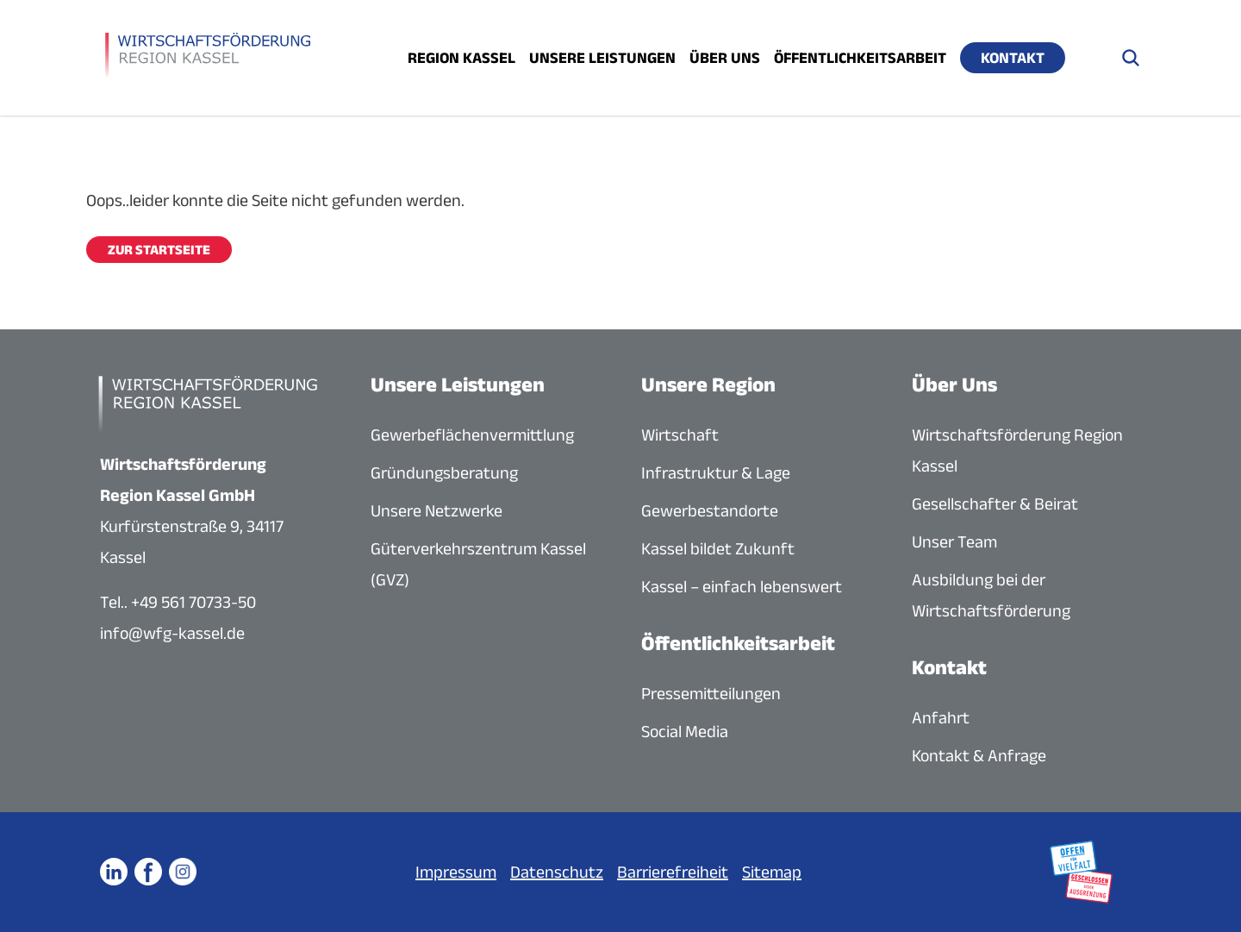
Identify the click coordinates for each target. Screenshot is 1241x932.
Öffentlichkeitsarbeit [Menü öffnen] (860, 57)
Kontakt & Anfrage (979, 755)
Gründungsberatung (444, 472)
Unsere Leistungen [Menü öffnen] (602, 57)
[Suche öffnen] (1130, 57)
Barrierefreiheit (672, 871)
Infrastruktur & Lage (715, 472)
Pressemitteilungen (711, 693)
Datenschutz (556, 871)
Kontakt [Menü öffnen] (1013, 57)
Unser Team (954, 541)
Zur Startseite (159, 249)
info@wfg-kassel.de (172, 632)
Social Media (684, 731)
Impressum (455, 871)
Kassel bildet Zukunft (718, 548)
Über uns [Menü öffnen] (724, 57)
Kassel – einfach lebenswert (741, 586)
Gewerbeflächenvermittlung (472, 434)
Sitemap (771, 871)
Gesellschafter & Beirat (995, 503)
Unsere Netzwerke (436, 510)
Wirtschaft (680, 434)
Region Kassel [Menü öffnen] (461, 57)
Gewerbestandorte (709, 510)
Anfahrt (941, 717)
